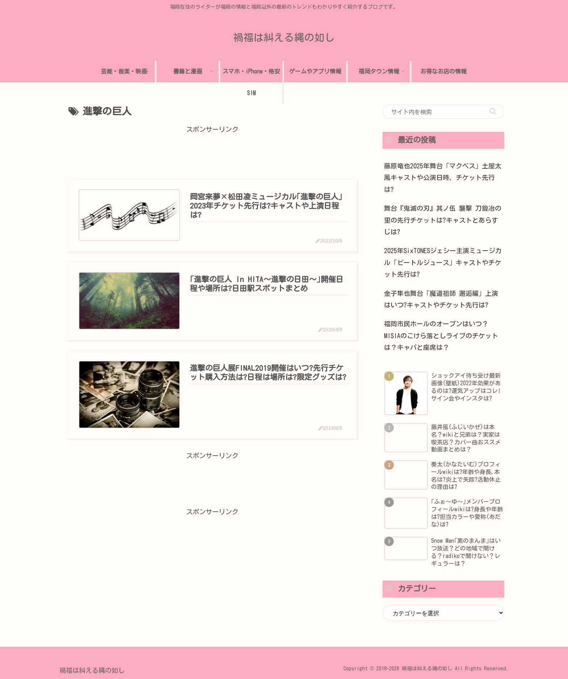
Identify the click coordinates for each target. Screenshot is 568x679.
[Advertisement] (212, 151)
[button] (492, 111)
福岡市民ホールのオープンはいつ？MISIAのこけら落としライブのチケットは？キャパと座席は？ (441, 335)
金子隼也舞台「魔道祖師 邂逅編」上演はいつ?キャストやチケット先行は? (441, 299)
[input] (443, 112)
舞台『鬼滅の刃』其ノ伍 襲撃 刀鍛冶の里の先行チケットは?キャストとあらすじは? (442, 220)
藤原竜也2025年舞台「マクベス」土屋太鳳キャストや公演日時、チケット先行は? (442, 178)
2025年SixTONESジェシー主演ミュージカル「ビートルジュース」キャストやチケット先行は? (443, 262)
